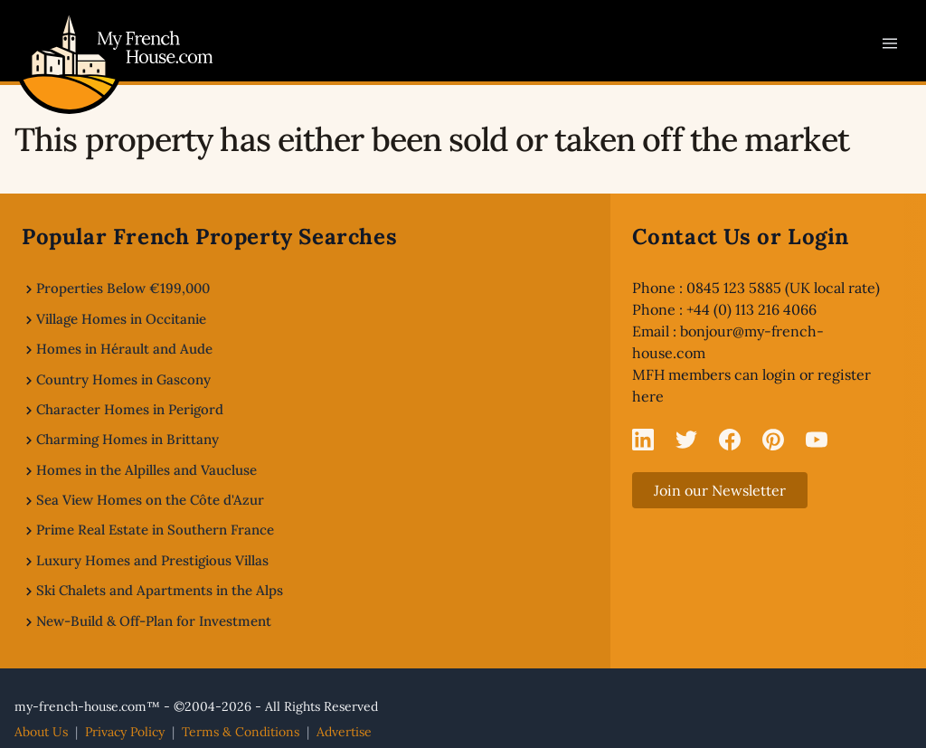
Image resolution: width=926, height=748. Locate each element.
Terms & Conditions (240, 732)
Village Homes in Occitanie (121, 318)
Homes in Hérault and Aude (124, 348)
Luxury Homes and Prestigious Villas (152, 560)
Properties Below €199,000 (123, 288)
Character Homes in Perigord (129, 409)
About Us (41, 732)
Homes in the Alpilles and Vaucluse (146, 469)
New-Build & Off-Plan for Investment (153, 621)
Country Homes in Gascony (123, 379)
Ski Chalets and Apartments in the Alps (159, 590)
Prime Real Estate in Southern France (155, 529)
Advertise (344, 732)
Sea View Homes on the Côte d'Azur (150, 499)
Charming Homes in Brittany (127, 439)
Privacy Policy (125, 732)
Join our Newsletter (720, 490)
